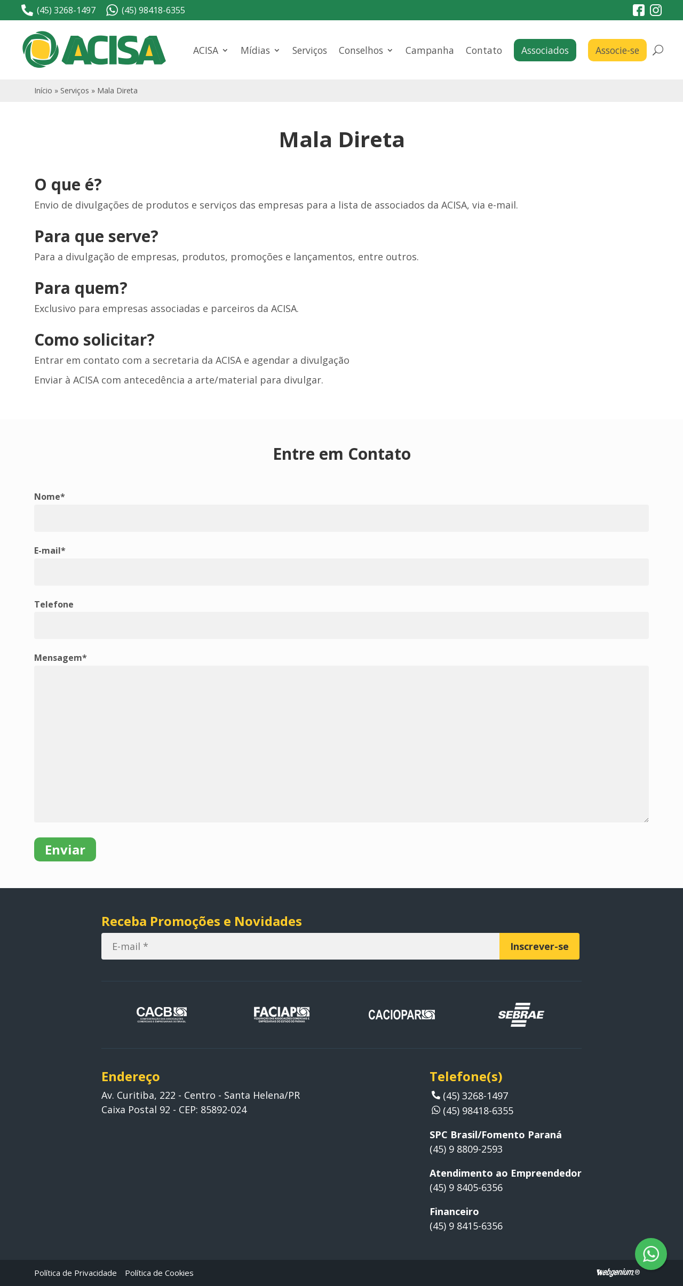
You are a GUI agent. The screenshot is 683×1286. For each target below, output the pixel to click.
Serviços (309, 50)
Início (43, 90)
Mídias (255, 50)
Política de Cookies (159, 1272)
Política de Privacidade (75, 1272)
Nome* (49, 496)
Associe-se (617, 50)
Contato (484, 50)
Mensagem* (60, 658)
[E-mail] (300, 946)
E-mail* (50, 550)
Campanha (430, 50)
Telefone (54, 604)
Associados (545, 50)
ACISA (205, 50)
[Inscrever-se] (539, 946)
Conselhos (361, 50)
